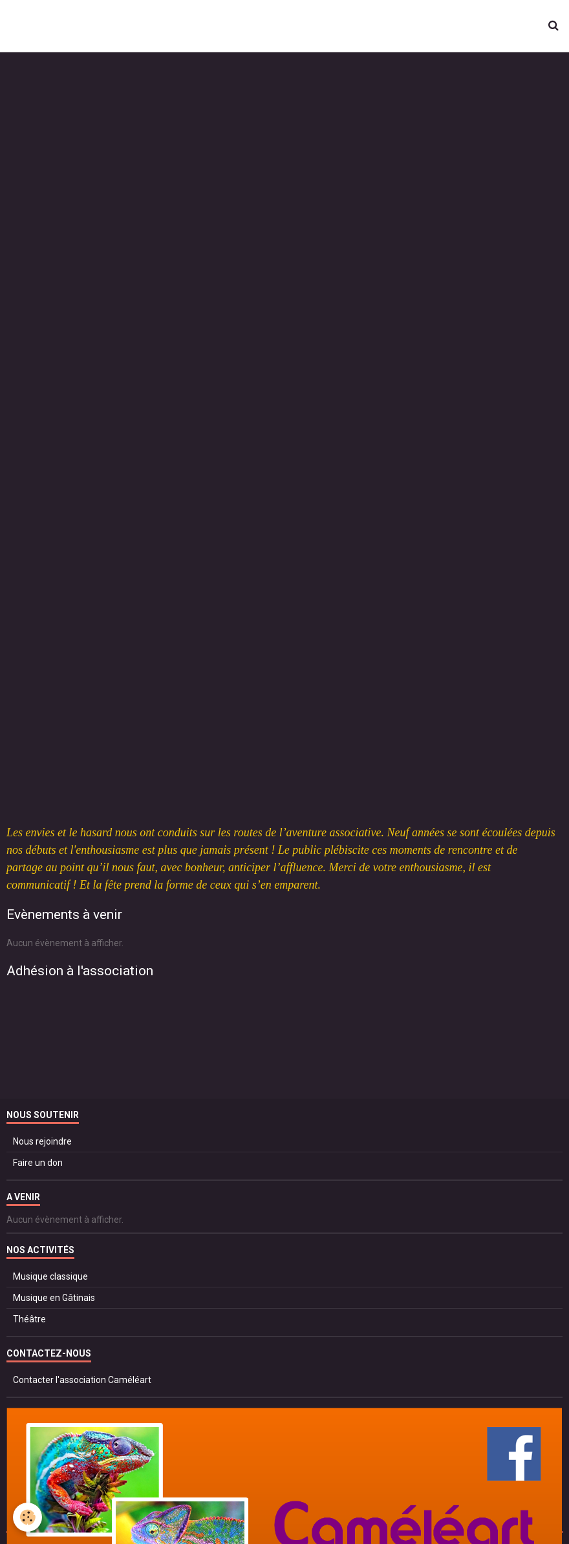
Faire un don (38, 1163)
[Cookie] (27, 1517)
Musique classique (50, 1276)
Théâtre (29, 1319)
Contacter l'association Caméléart (82, 1380)
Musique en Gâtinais (54, 1298)
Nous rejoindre (42, 1141)
